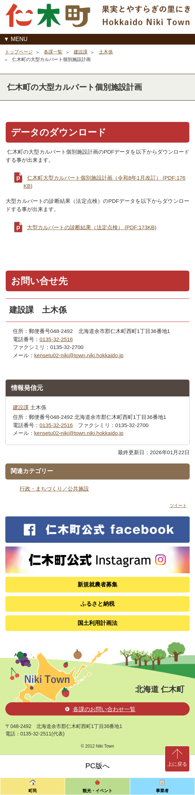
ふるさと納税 (97, 604)
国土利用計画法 (97, 623)
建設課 (81, 52)
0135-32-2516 (56, 339)
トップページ (19, 52)
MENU (19, 39)
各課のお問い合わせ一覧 (100, 709)
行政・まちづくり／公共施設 (54, 489)
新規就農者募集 (97, 584)
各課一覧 (53, 52)
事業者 (162, 790)
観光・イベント (97, 790)
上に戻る (177, 764)
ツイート (178, 505)
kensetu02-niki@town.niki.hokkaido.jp (78, 355)
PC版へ (97, 766)
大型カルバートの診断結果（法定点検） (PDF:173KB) (92, 227)
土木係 (106, 52)
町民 (32, 790)
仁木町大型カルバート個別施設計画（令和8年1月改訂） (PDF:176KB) (104, 182)
